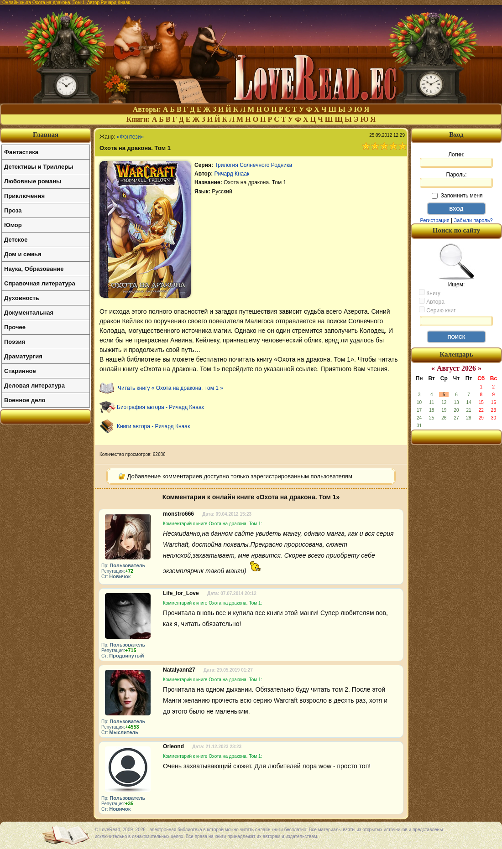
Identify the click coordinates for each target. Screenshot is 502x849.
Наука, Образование (33, 268)
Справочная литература (39, 283)
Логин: (456, 159)
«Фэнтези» (130, 137)
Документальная (28, 312)
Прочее (15, 327)
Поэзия (14, 341)
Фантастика (21, 152)
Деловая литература (34, 385)
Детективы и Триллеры (38, 166)
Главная (45, 134)
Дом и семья (23, 254)
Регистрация (434, 220)
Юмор (13, 225)
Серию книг (437, 310)
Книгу (429, 292)
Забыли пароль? (473, 220)
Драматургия (23, 356)
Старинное (20, 371)
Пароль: (456, 179)
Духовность (21, 298)
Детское (15, 239)
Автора (431, 301)
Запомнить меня (457, 195)
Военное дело (25, 400)
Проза (13, 210)
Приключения (24, 195)
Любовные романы (32, 181)
